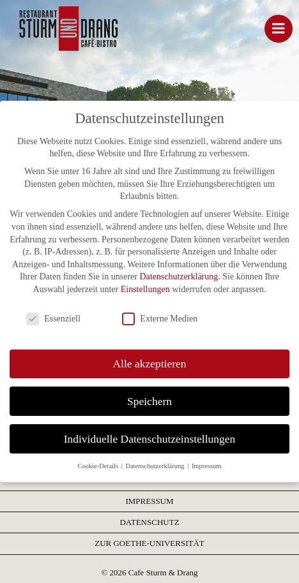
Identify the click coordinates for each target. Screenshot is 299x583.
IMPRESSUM (149, 501)
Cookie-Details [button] (98, 465)
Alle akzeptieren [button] (149, 363)
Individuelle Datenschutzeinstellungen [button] (150, 438)
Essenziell (53, 319)
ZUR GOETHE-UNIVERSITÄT (149, 543)
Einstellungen (145, 289)
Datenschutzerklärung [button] (155, 465)
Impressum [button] (207, 465)
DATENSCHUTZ (149, 522)
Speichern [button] (149, 401)
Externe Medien (159, 319)
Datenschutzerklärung (178, 276)
